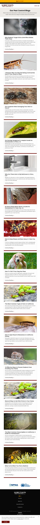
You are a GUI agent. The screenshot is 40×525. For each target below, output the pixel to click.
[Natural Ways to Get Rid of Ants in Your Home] (20, 397)
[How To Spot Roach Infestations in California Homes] (20, 331)
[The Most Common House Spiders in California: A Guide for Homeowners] (20, 429)
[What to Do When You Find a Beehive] (20, 462)
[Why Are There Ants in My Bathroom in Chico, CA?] (20, 170)
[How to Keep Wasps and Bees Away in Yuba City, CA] (20, 235)
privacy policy (20, 518)
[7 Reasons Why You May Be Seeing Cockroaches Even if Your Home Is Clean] (20, 70)
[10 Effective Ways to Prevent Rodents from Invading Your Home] (20, 364)
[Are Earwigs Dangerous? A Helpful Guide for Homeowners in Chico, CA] (20, 138)
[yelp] (20, 496)
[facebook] (19, 496)
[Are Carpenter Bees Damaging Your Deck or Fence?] (20, 104)
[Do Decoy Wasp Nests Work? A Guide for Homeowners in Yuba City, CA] (20, 203)
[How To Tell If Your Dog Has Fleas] (20, 268)
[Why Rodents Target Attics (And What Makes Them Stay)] (20, 35)
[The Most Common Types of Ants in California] (20, 299)
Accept (5, 522)
